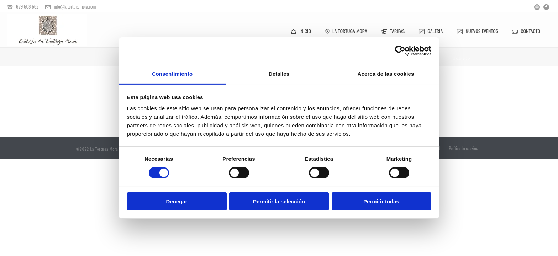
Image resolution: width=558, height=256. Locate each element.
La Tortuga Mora (346, 30)
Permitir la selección (279, 201)
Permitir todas (381, 201)
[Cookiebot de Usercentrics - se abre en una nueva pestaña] (400, 50)
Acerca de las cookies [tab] (386, 74)
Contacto (526, 30)
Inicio (301, 30)
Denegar (176, 201)
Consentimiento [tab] (172, 74)
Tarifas (393, 30)
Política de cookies (463, 149)
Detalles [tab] (279, 74)
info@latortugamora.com (75, 6)
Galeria (431, 30)
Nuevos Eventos (477, 30)
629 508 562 (27, 6)
